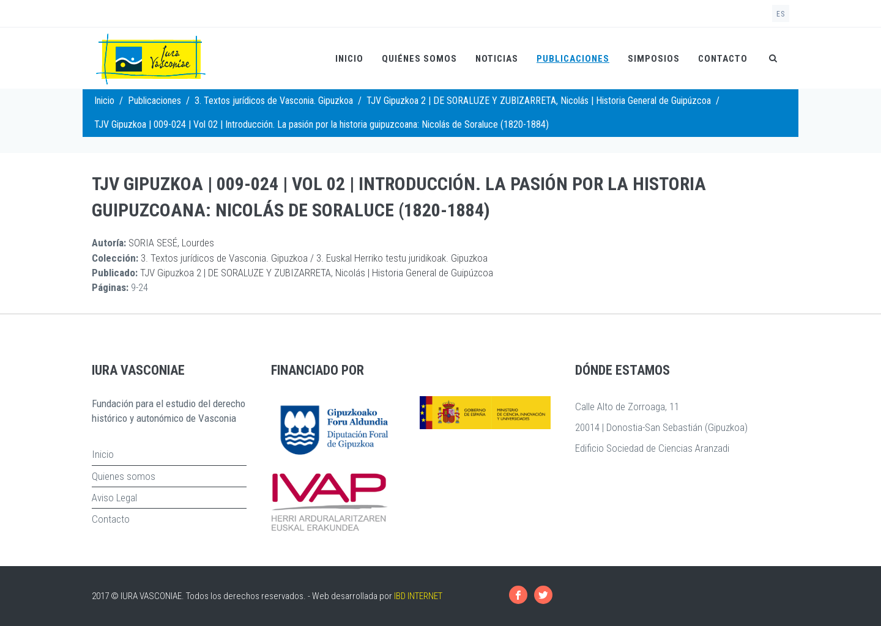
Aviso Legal (114, 498)
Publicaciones (573, 58)
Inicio (349, 58)
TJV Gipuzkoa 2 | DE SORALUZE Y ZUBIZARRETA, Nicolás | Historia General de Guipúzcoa (538, 100)
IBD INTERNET (418, 596)
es (780, 14)
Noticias (496, 58)
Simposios (654, 58)
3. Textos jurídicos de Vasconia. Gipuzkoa (274, 100)
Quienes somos (123, 476)
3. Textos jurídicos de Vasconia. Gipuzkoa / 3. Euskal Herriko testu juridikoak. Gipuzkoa (314, 258)
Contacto (723, 58)
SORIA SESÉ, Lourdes (171, 243)
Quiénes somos (419, 58)
